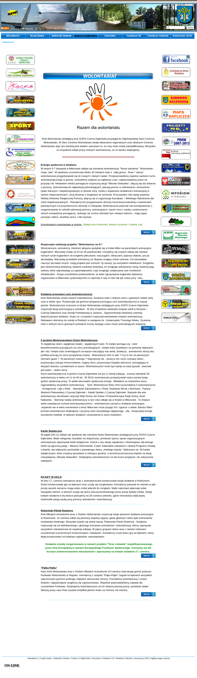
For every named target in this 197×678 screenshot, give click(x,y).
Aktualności (32, 658)
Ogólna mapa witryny (160, 658)
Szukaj (190, 27)
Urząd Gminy (45, 658)
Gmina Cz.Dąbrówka (80, 658)
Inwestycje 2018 (141, 658)
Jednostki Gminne (61, 658)
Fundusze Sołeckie (124, 658)
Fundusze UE (108, 658)
